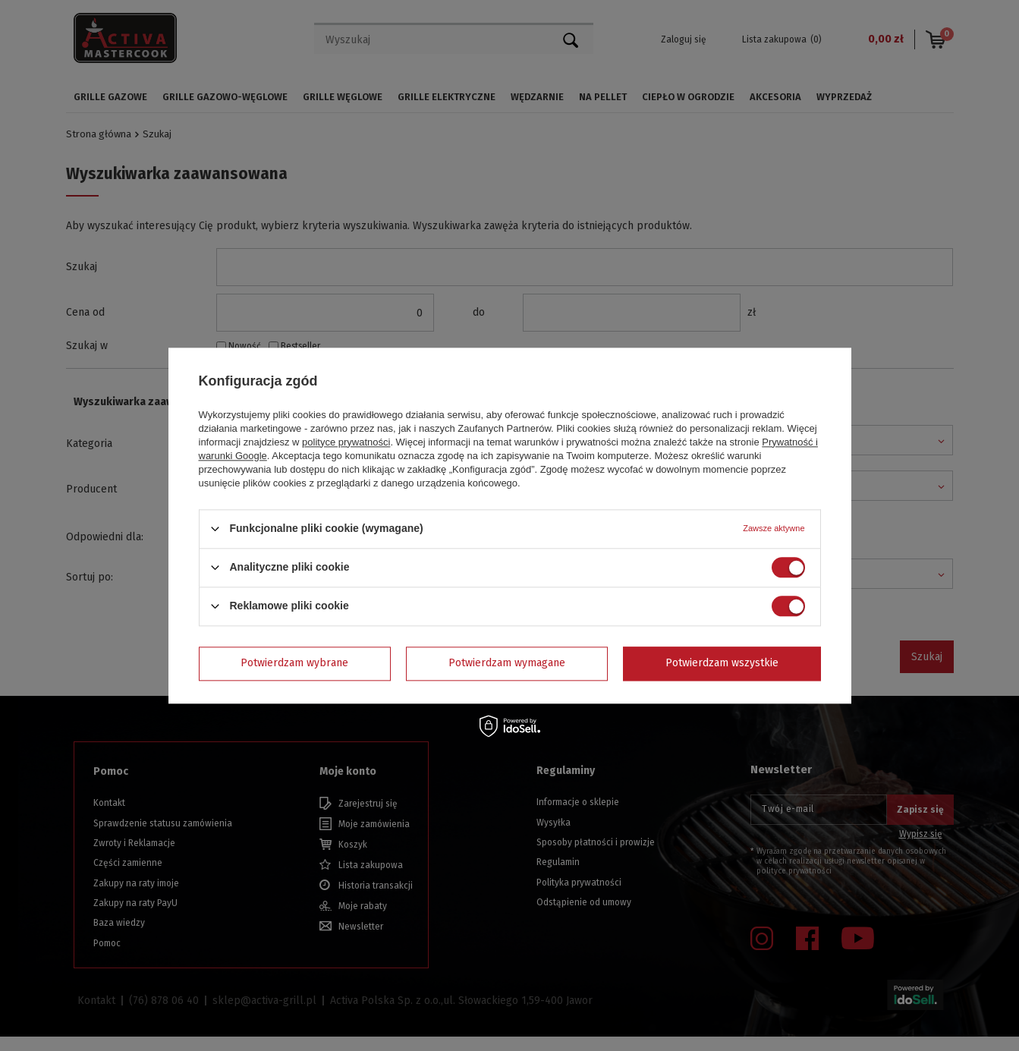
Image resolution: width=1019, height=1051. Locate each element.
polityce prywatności (346, 442)
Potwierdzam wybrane (294, 662)
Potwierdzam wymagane (506, 662)
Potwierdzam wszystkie (721, 662)
